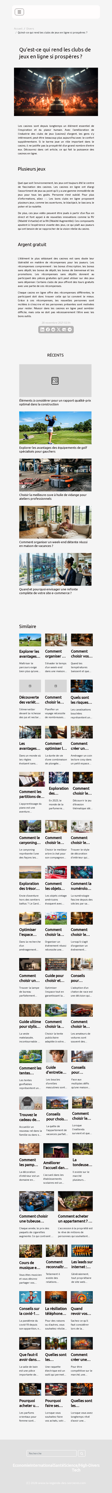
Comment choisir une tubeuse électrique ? (33, 1221)
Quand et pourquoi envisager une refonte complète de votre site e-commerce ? (48, 591)
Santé (59, 1465)
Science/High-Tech (76, 1467)
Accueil (18, 28)
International (42, 1465)
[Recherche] (52, 1453)
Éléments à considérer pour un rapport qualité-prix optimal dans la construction (55, 402)
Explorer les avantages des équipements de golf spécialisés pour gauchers (53, 449)
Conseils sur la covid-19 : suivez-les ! (29, 1313)
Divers (30, 28)
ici (45, 198)
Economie (21, 1465)
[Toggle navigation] (19, 12)
